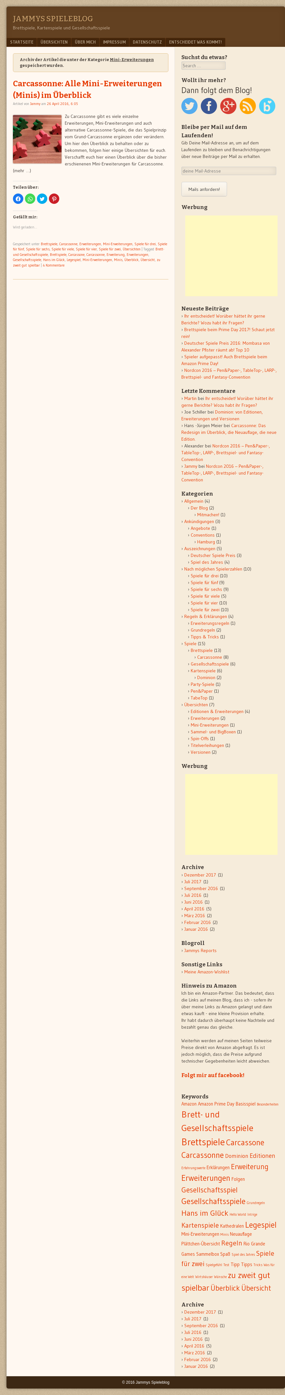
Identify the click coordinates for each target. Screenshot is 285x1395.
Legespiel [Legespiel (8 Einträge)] (261, 1225)
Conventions (203, 535)
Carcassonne (68, 244)
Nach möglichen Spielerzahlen (213, 569)
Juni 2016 (193, 902)
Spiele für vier (86, 249)
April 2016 (194, 909)
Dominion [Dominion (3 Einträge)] (236, 1155)
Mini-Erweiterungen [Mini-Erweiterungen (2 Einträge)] (200, 1234)
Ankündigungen (199, 521)
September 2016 (201, 888)
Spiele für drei (145, 244)
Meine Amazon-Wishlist (206, 972)
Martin (190, 398)
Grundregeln (203, 630)
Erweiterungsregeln (210, 623)
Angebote (200, 528)
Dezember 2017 (200, 875)
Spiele (190, 643)
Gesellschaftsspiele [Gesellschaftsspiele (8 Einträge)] (213, 1201)
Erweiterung (116, 254)
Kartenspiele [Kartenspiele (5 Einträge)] (200, 1225)
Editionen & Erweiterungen (217, 711)
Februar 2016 (197, 922)
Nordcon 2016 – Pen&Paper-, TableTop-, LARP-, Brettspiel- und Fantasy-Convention (225, 452)
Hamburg (206, 542)
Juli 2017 (192, 882)
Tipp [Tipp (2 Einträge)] (235, 1264)
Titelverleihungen (207, 745)
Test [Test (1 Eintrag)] (226, 1265)
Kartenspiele (203, 671)
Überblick (131, 259)
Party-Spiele (202, 684)
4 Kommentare (53, 265)
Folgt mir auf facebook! (213, 1075)
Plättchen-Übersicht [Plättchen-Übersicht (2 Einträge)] (200, 1244)
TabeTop (199, 698)
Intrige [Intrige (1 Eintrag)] (252, 1214)
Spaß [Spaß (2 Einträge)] (225, 1254)
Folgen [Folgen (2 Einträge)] (238, 1179)
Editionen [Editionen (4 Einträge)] (262, 1155)
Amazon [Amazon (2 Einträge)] (189, 1104)
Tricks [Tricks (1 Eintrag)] (258, 1265)
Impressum (114, 42)
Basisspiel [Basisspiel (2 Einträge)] (246, 1104)
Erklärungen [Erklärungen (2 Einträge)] (218, 1167)
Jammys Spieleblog (53, 18)
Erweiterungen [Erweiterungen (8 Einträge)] (205, 1178)
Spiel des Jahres (207, 562)
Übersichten (54, 42)
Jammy (35, 103)
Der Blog (199, 508)
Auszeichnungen (199, 548)
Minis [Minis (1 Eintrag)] (225, 1234)
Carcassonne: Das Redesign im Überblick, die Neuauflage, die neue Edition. (229, 432)
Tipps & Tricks (205, 637)
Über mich (85, 42)
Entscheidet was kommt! (195, 42)
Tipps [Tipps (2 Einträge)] (246, 1264)
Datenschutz (147, 42)
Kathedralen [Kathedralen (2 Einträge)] (232, 1226)
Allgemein (193, 501)
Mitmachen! (208, 515)
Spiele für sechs (38, 249)
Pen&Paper (202, 691)
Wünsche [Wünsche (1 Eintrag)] (220, 1277)
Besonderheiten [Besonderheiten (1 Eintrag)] (268, 1104)
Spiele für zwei (110, 249)
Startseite (21, 42)
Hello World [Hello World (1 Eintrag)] (238, 1214)
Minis (118, 259)
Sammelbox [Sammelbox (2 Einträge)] (207, 1254)
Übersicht (148, 259)
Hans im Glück (54, 259)
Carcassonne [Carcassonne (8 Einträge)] (202, 1155)
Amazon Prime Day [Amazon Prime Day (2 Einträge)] (216, 1104)
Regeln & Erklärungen (205, 616)
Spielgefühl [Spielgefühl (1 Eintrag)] (214, 1265)
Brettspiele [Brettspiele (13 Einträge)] (203, 1142)
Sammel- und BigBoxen (213, 732)
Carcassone (76, 254)
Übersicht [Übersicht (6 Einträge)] (256, 1288)
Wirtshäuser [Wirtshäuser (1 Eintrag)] (204, 1277)
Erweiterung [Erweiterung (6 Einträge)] (249, 1166)
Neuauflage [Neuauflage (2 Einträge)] (241, 1234)
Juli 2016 (192, 895)
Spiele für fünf (204, 582)
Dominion (206, 677)
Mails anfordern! (204, 189)
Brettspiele (49, 244)
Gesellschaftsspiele (27, 259)
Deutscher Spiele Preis (213, 555)
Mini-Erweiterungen (117, 244)
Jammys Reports (200, 950)
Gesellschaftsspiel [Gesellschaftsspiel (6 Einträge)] (209, 1189)
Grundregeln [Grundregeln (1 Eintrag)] (256, 1203)
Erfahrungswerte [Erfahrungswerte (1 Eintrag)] (193, 1168)
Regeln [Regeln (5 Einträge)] (231, 1243)
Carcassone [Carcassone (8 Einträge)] (245, 1143)
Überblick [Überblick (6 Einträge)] (225, 1288)
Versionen (201, 752)
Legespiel (74, 259)
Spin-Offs (200, 738)
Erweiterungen (90, 244)
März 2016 (194, 915)
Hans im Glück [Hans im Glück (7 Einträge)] (204, 1213)
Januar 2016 (196, 929)
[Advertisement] (231, 255)
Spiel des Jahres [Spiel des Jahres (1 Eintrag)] (243, 1255)
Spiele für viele (62, 249)
